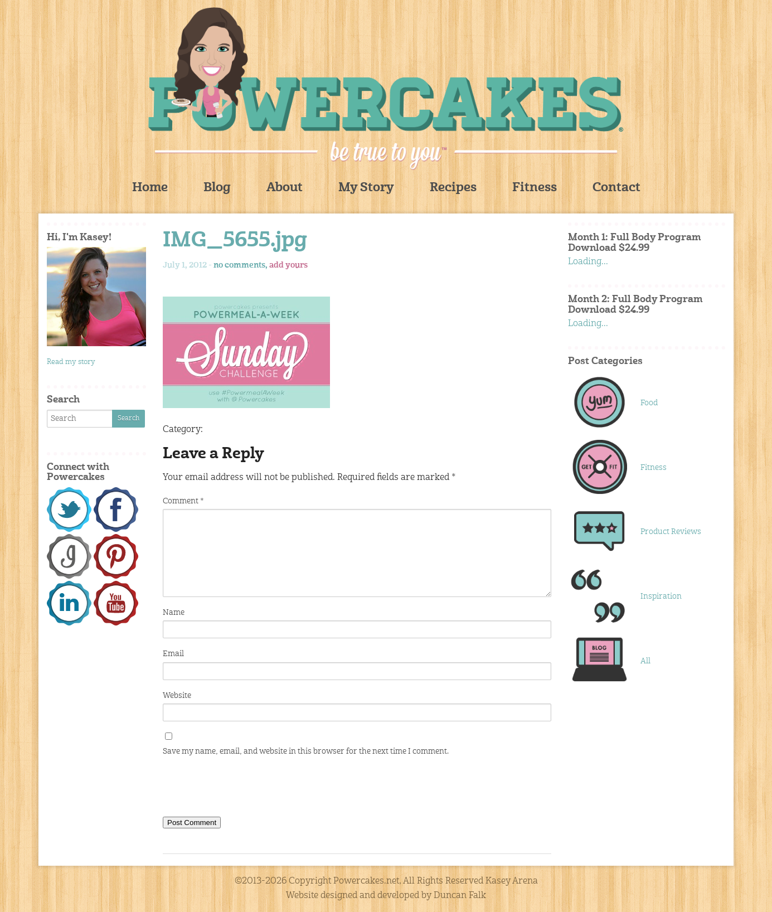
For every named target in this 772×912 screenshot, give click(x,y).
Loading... (588, 262)
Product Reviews (670, 532)
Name (173, 613)
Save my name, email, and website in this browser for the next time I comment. (306, 751)
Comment (183, 501)
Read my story (71, 362)
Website (177, 696)
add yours (288, 265)
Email (173, 654)
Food (649, 403)
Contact (616, 188)
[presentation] (247, 789)
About (284, 188)
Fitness (534, 188)
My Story (366, 188)
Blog (217, 188)
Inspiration (661, 596)
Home (150, 188)
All (645, 661)
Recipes (453, 188)
